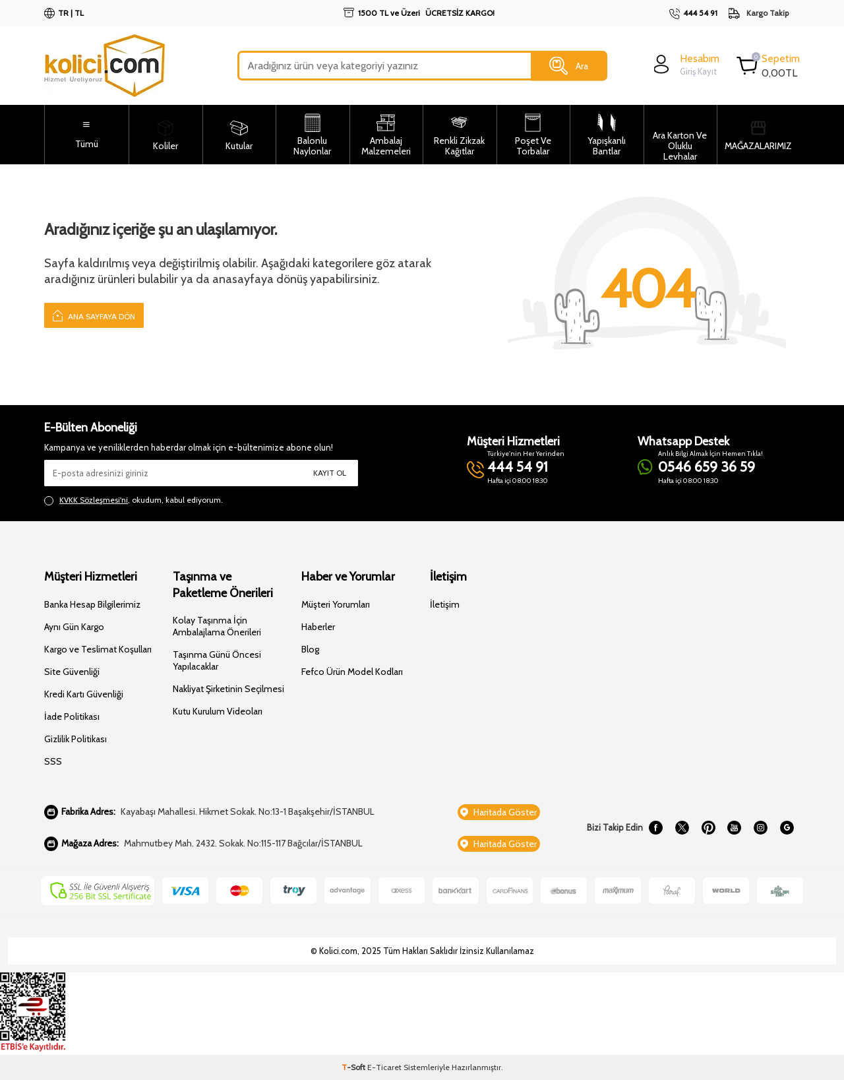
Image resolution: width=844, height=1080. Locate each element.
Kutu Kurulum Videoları (217, 711)
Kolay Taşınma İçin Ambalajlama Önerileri (217, 626)
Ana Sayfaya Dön (94, 315)
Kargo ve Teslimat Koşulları (98, 649)
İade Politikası (72, 716)
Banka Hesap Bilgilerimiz (92, 604)
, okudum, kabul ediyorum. (133, 500)
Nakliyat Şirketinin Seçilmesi (228, 689)
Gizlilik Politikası (75, 739)
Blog (310, 649)
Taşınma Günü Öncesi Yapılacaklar (217, 660)
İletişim (445, 604)
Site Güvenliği (72, 672)
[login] (684, 64)
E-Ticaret (384, 1067)
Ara (568, 66)
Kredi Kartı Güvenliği (83, 694)
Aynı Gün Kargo (74, 627)
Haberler (318, 627)
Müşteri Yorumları (335, 604)
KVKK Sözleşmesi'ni (93, 500)
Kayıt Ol (329, 473)
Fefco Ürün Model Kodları (352, 672)
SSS (53, 761)
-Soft (354, 1067)
